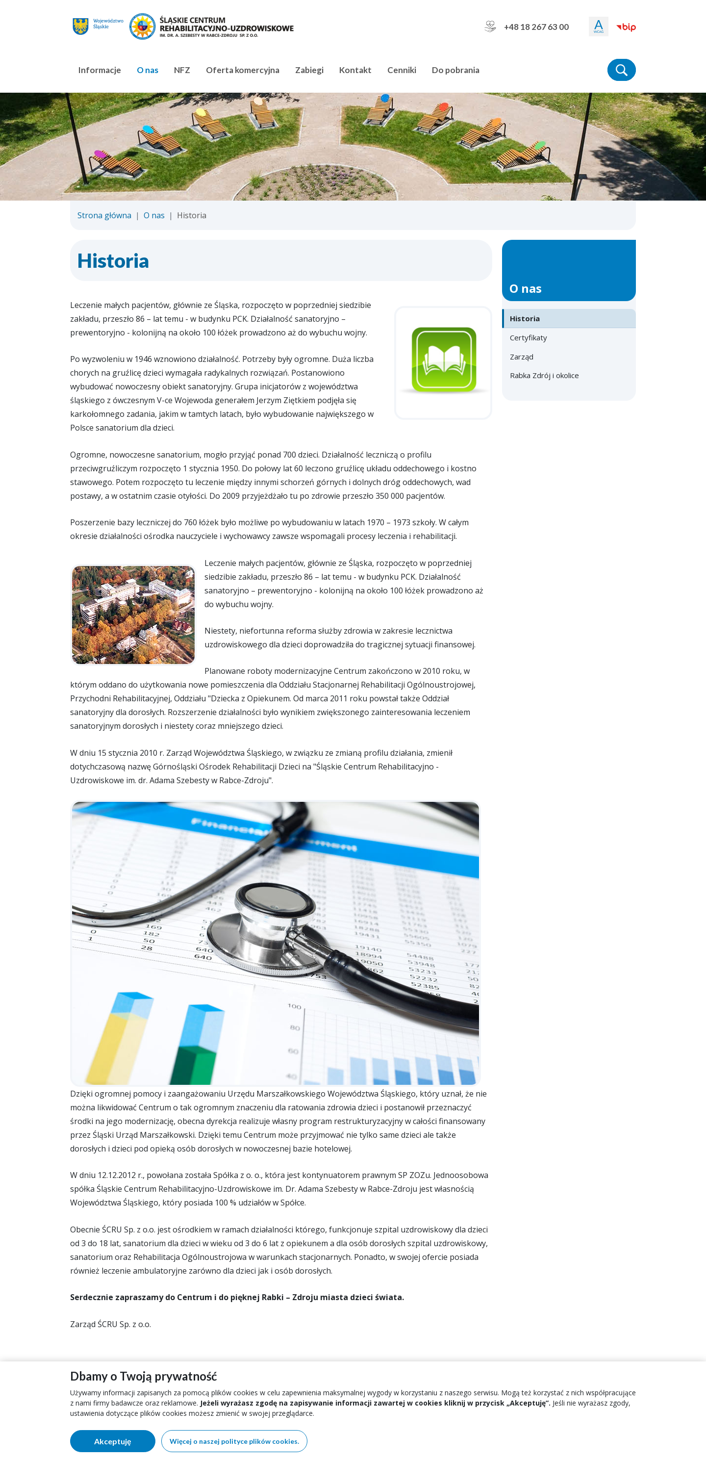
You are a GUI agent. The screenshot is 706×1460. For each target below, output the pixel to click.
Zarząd (521, 356)
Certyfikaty (528, 337)
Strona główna (104, 215)
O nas (154, 215)
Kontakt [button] (355, 70)
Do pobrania (455, 70)
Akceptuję (124, 1443)
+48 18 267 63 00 (526, 26)
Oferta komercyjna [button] (242, 70)
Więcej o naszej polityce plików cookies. (234, 1441)
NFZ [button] (182, 70)
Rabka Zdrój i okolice (544, 375)
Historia (525, 318)
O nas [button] (147, 70)
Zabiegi (309, 70)
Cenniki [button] (401, 70)
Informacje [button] (99, 70)
